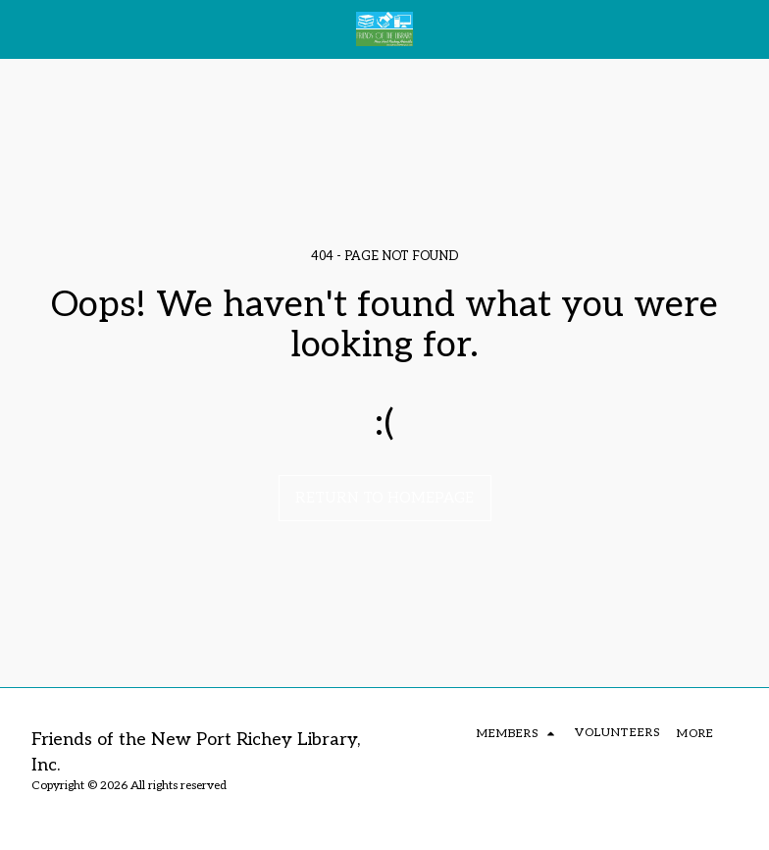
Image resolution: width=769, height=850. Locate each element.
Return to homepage (384, 497)
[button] (21, 28)
